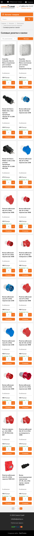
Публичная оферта (17, 523)
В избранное (6, 73)
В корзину (9, 87)
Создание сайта (13, 533)
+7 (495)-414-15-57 (26, 6)
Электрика (20, 23)
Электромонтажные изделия (12, 25)
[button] (8, 38)
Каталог (11, 23)
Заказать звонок (26, 8)
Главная (3, 23)
